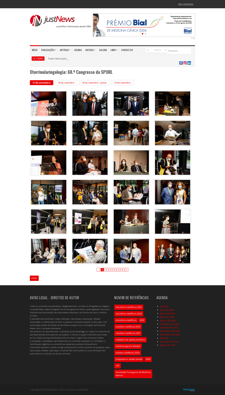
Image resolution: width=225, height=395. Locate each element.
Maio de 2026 (167, 309)
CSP (117, 365)
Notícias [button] (65, 50)
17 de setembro (42, 82)
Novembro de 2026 (170, 331)
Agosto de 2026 (168, 320)
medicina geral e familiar (128, 346)
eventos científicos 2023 (128, 352)
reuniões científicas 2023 (128, 333)
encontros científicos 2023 (129, 307)
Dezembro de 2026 (170, 334)
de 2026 (164, 306)
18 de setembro (66, 82)
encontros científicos (126, 320)
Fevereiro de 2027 (169, 341)
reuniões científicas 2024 (128, 326)
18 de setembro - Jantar (94, 82)
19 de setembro (122, 82)
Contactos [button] (127, 50)
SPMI (148, 359)
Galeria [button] (103, 50)
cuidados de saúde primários (130, 339)
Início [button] (34, 50)
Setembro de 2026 (169, 324)
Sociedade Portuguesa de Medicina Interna (133, 374)
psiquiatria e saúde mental (129, 359)
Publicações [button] (48, 50)
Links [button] (114, 50)
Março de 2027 (167, 345)
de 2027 (164, 338)
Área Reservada (185, 4)
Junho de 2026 (167, 313)
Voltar (34, 278)
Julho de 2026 (167, 316)
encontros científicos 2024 (129, 313)
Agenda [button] (78, 50)
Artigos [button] (90, 50)
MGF (142, 320)
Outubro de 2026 (169, 327)
